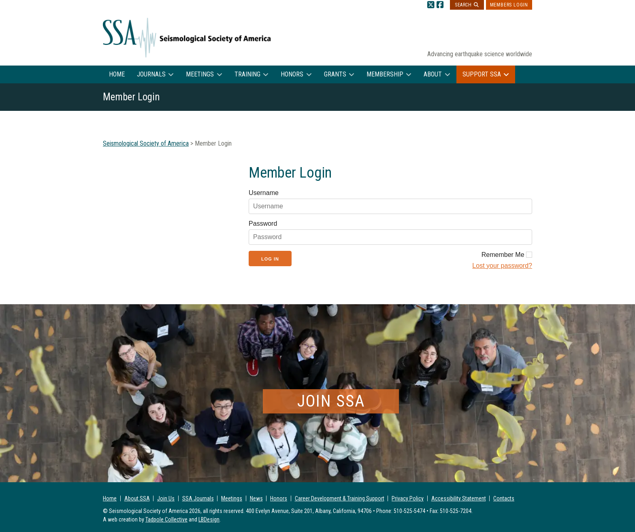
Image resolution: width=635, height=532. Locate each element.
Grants (335, 74)
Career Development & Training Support (339, 498)
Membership (385, 74)
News (256, 498)
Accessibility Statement (458, 498)
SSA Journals (198, 498)
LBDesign (208, 519)
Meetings (200, 74)
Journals (151, 74)
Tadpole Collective (166, 519)
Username (264, 192)
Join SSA (331, 401)
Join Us (166, 498)
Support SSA (481, 74)
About (433, 74)
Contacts (503, 498)
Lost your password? (502, 265)
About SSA (137, 498)
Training (247, 74)
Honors (292, 74)
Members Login (509, 5)
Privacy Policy (408, 498)
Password (263, 223)
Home (117, 74)
